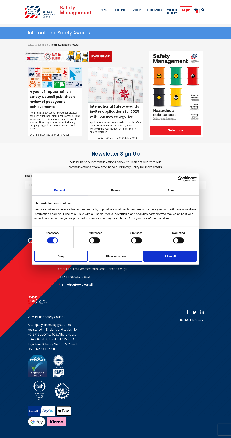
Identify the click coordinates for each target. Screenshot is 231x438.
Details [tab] (115, 190)
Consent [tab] (59, 190)
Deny (60, 256)
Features (120, 9)
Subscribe (175, 130)
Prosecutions (154, 9)
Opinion (137, 9)
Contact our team (172, 11)
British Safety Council (77, 284)
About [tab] (171, 190)
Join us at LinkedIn (202, 312)
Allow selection (115, 256)
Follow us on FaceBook (187, 312)
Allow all (170, 256)
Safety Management (38, 44)
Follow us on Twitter (195, 312)
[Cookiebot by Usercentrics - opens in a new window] (180, 179)
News (104, 9)
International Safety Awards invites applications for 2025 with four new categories (114, 111)
